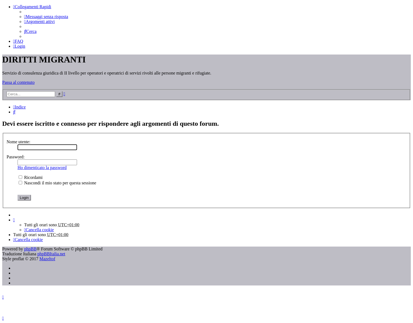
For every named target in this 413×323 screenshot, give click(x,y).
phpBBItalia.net (51, 253)
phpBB (30, 249)
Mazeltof (47, 258)
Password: (16, 157)
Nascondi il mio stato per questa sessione (57, 183)
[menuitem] (46, 16)
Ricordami (31, 177)
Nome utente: (18, 141)
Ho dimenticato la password (42, 167)
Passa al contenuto (18, 82)
